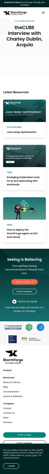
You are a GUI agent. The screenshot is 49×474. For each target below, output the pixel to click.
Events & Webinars (12, 396)
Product (7, 370)
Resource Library (11, 382)
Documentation (11, 391)
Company (8, 403)
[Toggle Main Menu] (43, 12)
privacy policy (31, 455)
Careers (7, 408)
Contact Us (9, 412)
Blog (5, 386)
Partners (7, 422)
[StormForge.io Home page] (15, 13)
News (6, 417)
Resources (8, 377)
